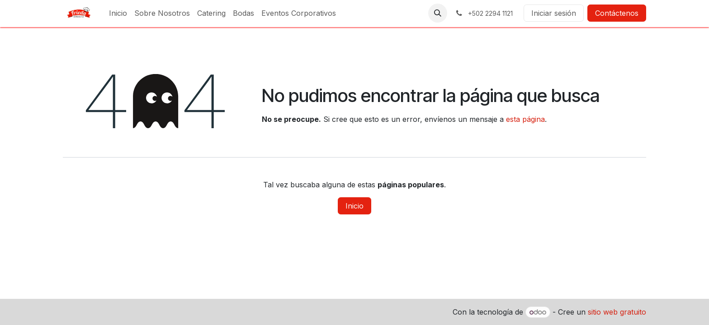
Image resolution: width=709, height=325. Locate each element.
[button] (437, 13)
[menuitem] (118, 13)
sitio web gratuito (617, 311)
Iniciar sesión (553, 13)
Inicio (354, 205)
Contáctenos (616, 13)
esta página (525, 119)
